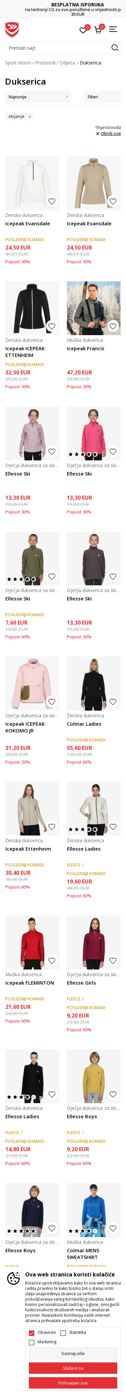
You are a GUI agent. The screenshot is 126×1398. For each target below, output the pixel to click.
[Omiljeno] (83, 30)
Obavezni (47, 1333)
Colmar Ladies (84, 723)
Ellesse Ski (17, 473)
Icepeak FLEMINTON (29, 982)
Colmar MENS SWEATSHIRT (83, 1253)
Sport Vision (18, 62)
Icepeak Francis (85, 348)
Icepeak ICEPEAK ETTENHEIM (25, 351)
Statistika (77, 1333)
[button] (63, 48)
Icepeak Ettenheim (28, 848)
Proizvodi (45, 62)
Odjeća (67, 62)
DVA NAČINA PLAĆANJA (63, 6)
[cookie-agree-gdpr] (73, 1368)
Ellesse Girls (81, 982)
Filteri (102, 97)
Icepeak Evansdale (27, 223)
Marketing (47, 1342)
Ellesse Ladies (84, 848)
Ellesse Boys (82, 1116)
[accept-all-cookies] (73, 1383)
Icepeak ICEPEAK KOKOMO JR (25, 727)
